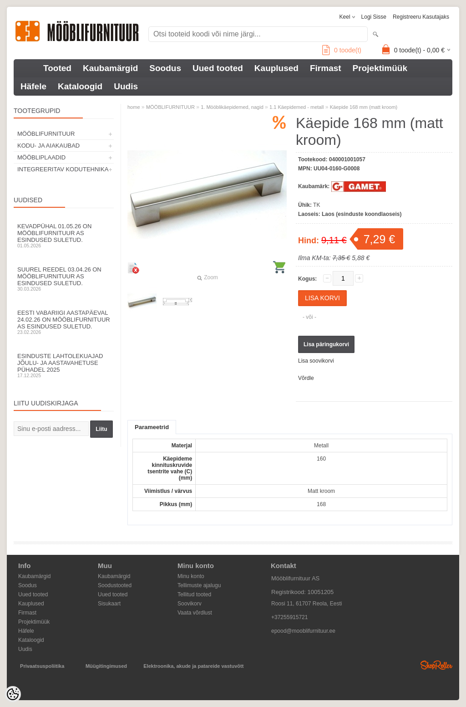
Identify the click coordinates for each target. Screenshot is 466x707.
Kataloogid (80, 86)
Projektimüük (380, 68)
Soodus (165, 68)
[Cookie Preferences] (13, 694)
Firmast (325, 68)
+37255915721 (289, 617)
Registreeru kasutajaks (421, 17)
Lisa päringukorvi (326, 344)
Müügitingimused (106, 666)
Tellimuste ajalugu (199, 585)
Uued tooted (217, 68)
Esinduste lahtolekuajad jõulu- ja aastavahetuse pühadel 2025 (63, 365)
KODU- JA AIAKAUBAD (48, 145)
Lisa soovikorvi (316, 361)
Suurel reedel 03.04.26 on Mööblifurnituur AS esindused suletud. (63, 279)
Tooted (57, 68)
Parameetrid (152, 427)
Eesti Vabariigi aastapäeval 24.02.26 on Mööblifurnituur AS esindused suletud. (63, 322)
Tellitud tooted (194, 594)
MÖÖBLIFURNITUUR (46, 133)
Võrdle (306, 378)
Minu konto (190, 576)
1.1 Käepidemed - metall (296, 107)
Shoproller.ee (436, 665)
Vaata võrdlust (194, 613)
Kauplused (276, 68)
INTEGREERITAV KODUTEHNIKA (62, 169)
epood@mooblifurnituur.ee (303, 631)
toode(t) (341, 50)
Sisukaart (109, 603)
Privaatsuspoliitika (42, 666)
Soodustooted (115, 585)
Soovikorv (189, 603)
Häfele (33, 86)
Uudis (126, 86)
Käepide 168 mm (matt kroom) (364, 107)
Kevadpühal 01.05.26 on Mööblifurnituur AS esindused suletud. (63, 235)
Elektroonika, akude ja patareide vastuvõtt (193, 666)
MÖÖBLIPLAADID (41, 157)
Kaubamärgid (110, 68)
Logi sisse (373, 17)
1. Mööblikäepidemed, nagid (232, 107)
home (133, 107)
